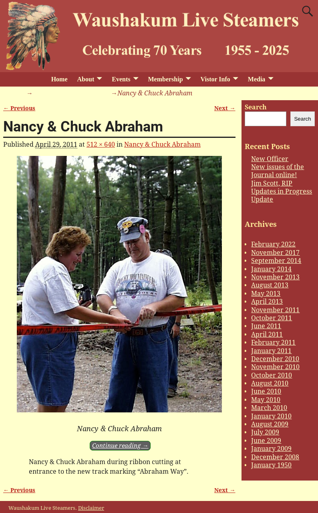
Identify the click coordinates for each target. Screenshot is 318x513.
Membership (165, 79)
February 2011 (273, 342)
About (86, 79)
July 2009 (265, 432)
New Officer (269, 159)
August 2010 (269, 383)
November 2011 (275, 310)
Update (262, 199)
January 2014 (271, 269)
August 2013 (269, 285)
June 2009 (266, 440)
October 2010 (271, 375)
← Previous (19, 108)
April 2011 (267, 334)
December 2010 (275, 359)
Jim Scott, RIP (271, 183)
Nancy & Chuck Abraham (71, 93)
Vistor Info (215, 79)
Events (121, 79)
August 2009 (269, 424)
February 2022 (273, 244)
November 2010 (275, 367)
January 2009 (271, 448)
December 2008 (275, 457)
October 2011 (271, 318)
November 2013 (275, 277)
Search (256, 107)
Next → (224, 108)
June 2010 (266, 391)
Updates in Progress (281, 191)
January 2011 (271, 351)
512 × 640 (101, 144)
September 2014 (276, 261)
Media (257, 79)
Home (59, 79)
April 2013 (267, 301)
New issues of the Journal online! (277, 171)
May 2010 (265, 400)
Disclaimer (91, 508)
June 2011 (266, 326)
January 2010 (271, 416)
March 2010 (269, 408)
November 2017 (275, 252)
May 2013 (265, 293)
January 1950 (271, 465)
